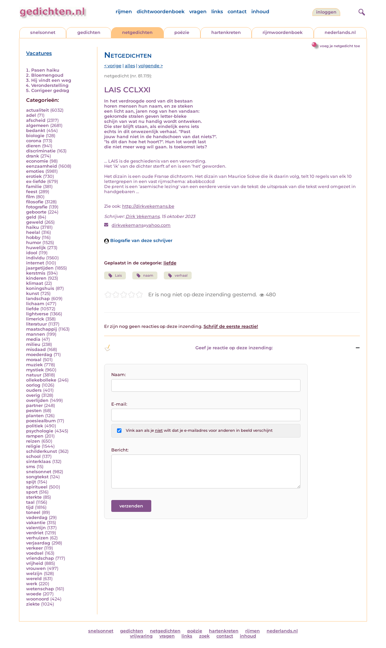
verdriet (34, 532)
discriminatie (41, 150)
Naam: (118, 374)
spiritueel (36, 486)
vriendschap (40, 558)
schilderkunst (41, 451)
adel (31, 115)
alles (130, 65)
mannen (35, 334)
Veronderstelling (50, 85)
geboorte (36, 212)
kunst (32, 293)
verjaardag (38, 542)
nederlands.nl (340, 32)
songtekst (37, 476)
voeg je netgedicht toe (340, 46)
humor (33, 242)
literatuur (36, 324)
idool (31, 252)
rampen (34, 436)
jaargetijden (40, 268)
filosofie (34, 201)
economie (37, 161)
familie (34, 186)
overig (33, 395)
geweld (34, 222)
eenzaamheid (41, 166)
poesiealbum (41, 420)
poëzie (181, 32)
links (217, 11)
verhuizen (37, 537)
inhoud (260, 11)
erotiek (34, 176)
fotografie (36, 206)
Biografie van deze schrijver (138, 240)
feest (31, 191)
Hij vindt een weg (51, 80)
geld (31, 217)
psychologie (39, 430)
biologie (35, 135)
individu (35, 257)
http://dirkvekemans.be (148, 206)
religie (33, 446)
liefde (32, 308)
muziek (34, 364)
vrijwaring (141, 635)
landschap (38, 298)
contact (237, 11)
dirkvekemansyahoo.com (141, 225)
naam (144, 275)
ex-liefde (36, 181)
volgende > (150, 65)
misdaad (36, 349)
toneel (33, 512)
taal (30, 502)
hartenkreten (226, 32)
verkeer (34, 548)
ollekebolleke (41, 380)
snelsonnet (42, 32)
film (30, 196)
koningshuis (40, 288)
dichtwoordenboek (161, 11)
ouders (34, 390)
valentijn (36, 527)
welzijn (34, 573)
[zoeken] (361, 11)
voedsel (34, 553)
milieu (33, 344)
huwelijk (36, 247)
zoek (204, 635)
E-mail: (119, 404)
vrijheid (34, 563)
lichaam (35, 303)
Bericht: (120, 449)
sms (30, 466)
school (33, 456)
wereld (34, 578)
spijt (31, 481)
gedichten (88, 32)
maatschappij (41, 329)
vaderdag (36, 517)
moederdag (39, 354)
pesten (34, 410)
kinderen (36, 278)
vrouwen (36, 568)
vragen (198, 11)
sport (32, 492)
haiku (32, 227)
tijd (30, 507)
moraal (33, 359)
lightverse (37, 313)
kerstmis (35, 273)
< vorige (112, 65)
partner (34, 405)
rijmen (124, 11)
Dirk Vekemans (142, 216)
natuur (33, 374)
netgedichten (137, 32)
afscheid (35, 120)
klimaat (34, 283)
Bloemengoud (47, 75)
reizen (33, 441)
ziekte (33, 604)
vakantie (35, 522)
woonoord (37, 598)
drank (32, 156)
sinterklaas (38, 461)
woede (33, 593)
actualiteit (37, 110)
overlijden (37, 400)
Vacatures (39, 53)
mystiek (35, 369)
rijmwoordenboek (283, 32)
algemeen (37, 125)
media (33, 339)
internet (35, 262)
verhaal (178, 275)
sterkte (34, 497)
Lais (115, 275)
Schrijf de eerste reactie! (231, 326)
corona (33, 140)
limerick (35, 318)
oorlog (33, 385)
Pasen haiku (45, 70)
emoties (35, 171)
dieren (33, 145)
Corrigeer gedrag (50, 90)
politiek (34, 425)
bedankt (35, 130)
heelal (33, 232)
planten (35, 415)
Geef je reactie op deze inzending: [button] (188, 348)
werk (31, 583)
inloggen (326, 12)
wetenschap (40, 588)
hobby (33, 237)
